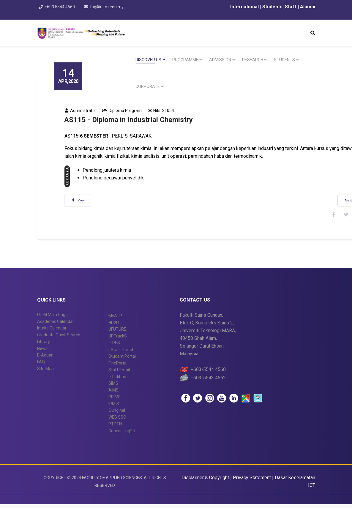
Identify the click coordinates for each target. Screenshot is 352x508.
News (42, 352)
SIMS (113, 387)
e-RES (114, 346)
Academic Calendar (55, 325)
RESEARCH (252, 59)
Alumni (307, 7)
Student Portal (122, 360)
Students (271, 7)
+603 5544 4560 (60, 6)
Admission (220, 59)
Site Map (45, 372)
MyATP (115, 319)
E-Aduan (45, 358)
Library (43, 345)
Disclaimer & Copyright (205, 481)
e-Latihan (117, 380)
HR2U (113, 326)
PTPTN (115, 427)
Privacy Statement (252, 481)
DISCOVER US (148, 59)
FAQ (41, 365)
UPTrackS (117, 339)
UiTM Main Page (52, 318)
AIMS (113, 393)
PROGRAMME (185, 59)
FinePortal (117, 366)
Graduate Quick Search (58, 338)
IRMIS (113, 407)
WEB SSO (117, 420)
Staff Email (119, 373)
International (245, 7)
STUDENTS (284, 59)
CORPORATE (147, 86)
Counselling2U (121, 434)
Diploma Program (128, 110)
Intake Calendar (52, 331)
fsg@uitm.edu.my (108, 6)
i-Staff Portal (120, 353)
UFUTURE (117, 333)
